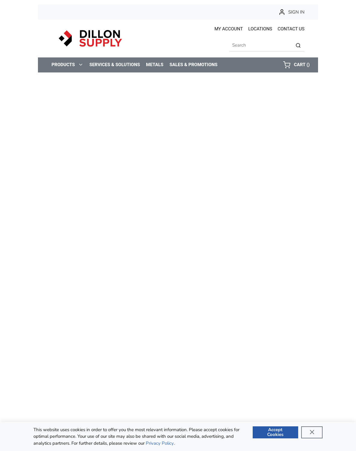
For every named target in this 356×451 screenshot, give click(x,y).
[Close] (312, 432)
